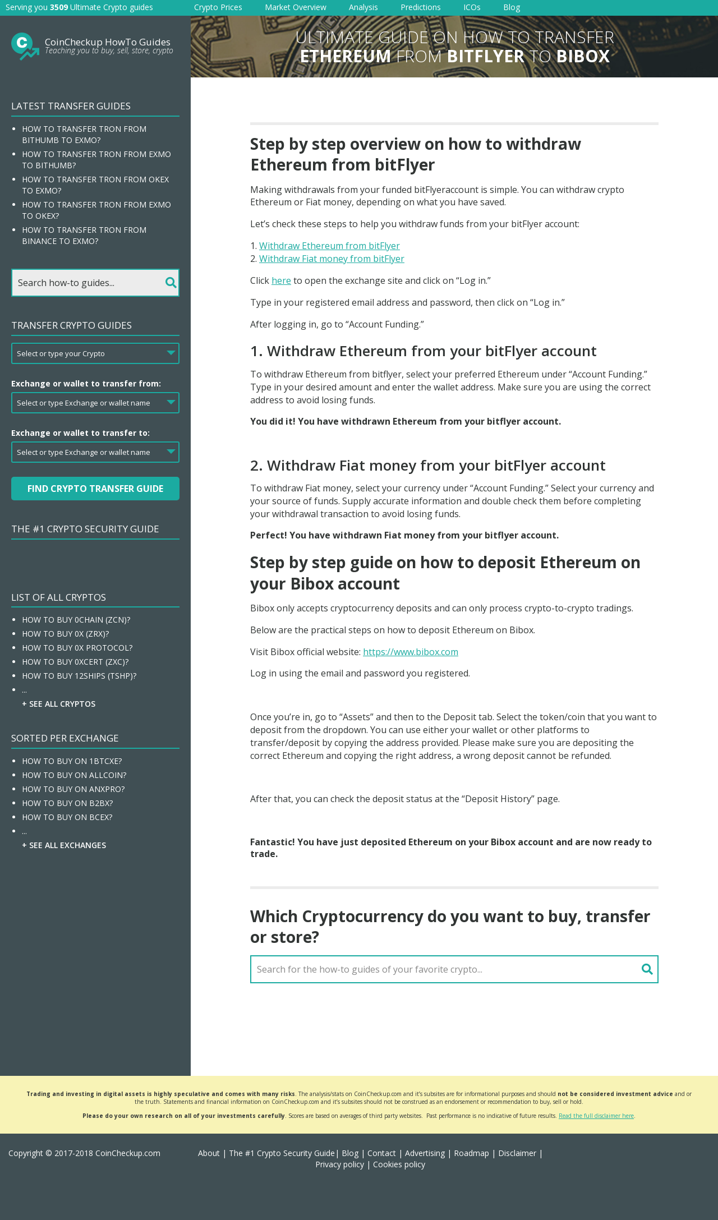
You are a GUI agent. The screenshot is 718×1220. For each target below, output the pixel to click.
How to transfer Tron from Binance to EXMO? (84, 235)
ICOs (472, 7)
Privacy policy (339, 1164)
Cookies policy (399, 1164)
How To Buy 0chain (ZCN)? (76, 619)
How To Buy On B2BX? (67, 803)
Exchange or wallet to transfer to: (80, 432)
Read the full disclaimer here (596, 1116)
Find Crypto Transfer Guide (95, 488)
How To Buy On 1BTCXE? (72, 761)
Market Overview (295, 7)
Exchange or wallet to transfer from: (86, 383)
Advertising (425, 1153)
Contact (381, 1153)
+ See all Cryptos (58, 703)
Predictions (421, 7)
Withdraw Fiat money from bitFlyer (331, 258)
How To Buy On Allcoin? (74, 775)
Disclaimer (517, 1153)
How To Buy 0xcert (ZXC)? (75, 661)
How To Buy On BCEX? (67, 817)
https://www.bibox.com (410, 652)
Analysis (363, 7)
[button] (695, 1197)
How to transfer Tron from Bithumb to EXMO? (84, 134)
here (281, 280)
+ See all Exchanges (64, 845)
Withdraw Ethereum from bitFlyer (329, 246)
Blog (511, 7)
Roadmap (471, 1153)
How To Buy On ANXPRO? (73, 789)
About (209, 1153)
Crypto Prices (218, 7)
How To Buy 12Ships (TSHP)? (79, 675)
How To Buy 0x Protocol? (77, 647)
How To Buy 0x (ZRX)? (65, 633)
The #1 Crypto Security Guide (85, 528)
